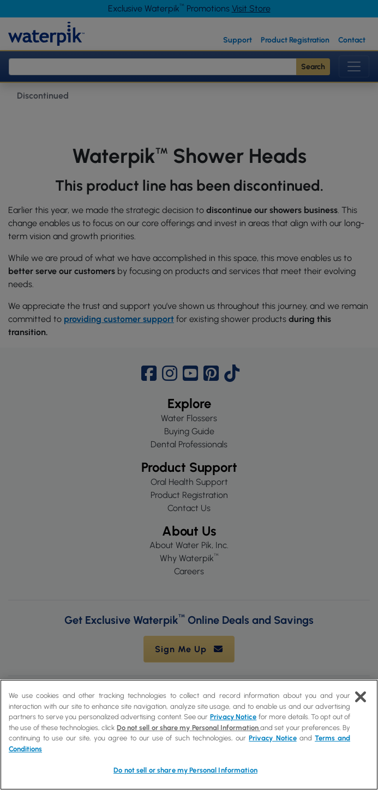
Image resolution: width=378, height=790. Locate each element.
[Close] (361, 697)
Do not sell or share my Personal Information (188, 728)
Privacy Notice (233, 717)
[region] (189, 734)
